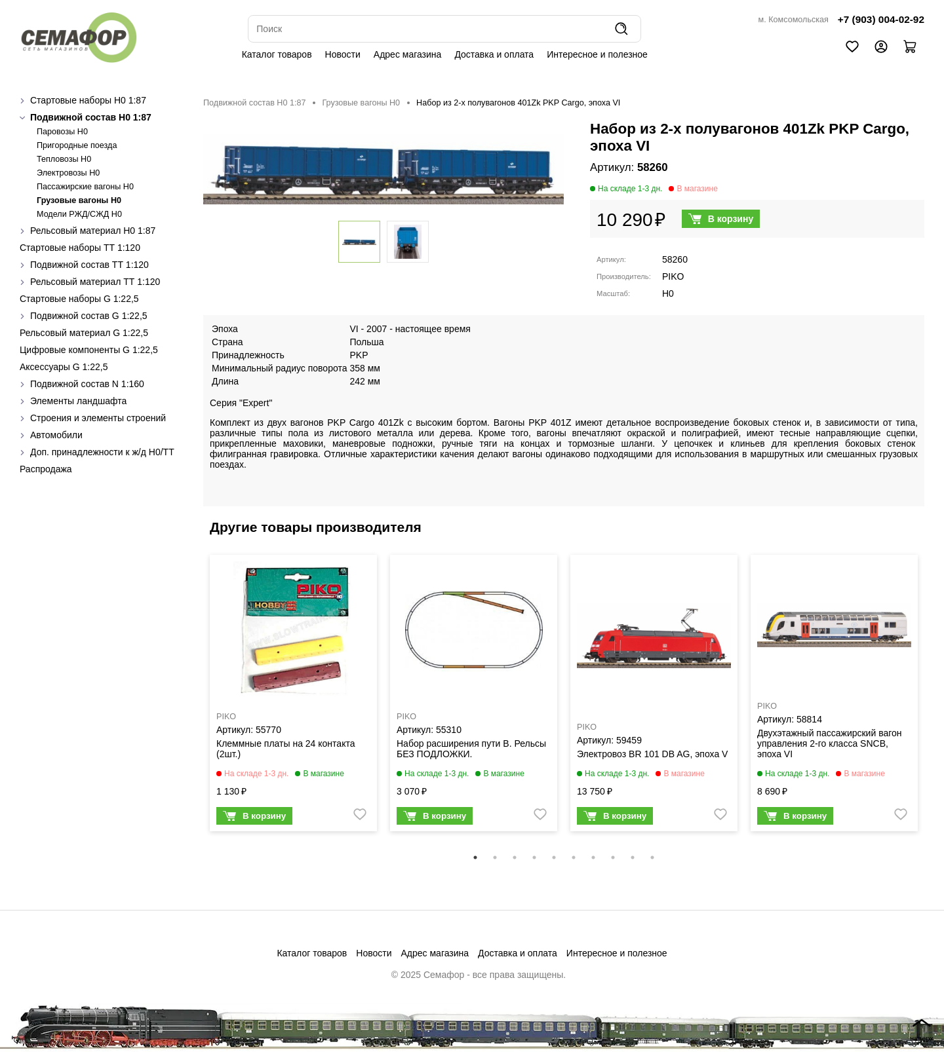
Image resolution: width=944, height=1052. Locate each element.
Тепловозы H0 (64, 159)
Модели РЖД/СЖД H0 (79, 214)
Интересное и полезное (597, 54)
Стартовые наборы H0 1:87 (88, 100)
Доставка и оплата (494, 54)
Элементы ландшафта (78, 401)
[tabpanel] (293, 696)
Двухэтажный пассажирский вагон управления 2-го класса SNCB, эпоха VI (829, 743)
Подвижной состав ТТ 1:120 (89, 264)
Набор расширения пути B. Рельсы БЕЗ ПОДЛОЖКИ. (471, 748)
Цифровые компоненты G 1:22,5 (89, 350)
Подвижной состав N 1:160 (87, 384)
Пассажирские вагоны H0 (85, 186)
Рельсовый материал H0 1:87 (92, 230)
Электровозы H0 (68, 173)
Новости (343, 54)
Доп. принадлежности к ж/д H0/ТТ (102, 452)
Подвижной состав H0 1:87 (90, 117)
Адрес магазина (408, 54)
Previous (193, 701)
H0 (668, 293)
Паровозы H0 (62, 131)
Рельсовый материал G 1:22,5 (84, 333)
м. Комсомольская (793, 19)
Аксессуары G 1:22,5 (64, 367)
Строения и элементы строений (98, 418)
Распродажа (46, 469)
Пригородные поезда (77, 145)
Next (934, 701)
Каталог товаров (277, 54)
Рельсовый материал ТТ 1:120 (95, 281)
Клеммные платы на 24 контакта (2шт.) (285, 748)
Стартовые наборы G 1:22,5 (79, 298)
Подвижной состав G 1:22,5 (89, 315)
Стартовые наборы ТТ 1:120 (80, 247)
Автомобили (56, 435)
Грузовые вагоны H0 (79, 200)
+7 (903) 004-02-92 (881, 19)
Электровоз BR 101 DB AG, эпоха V (652, 754)
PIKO (673, 276)
